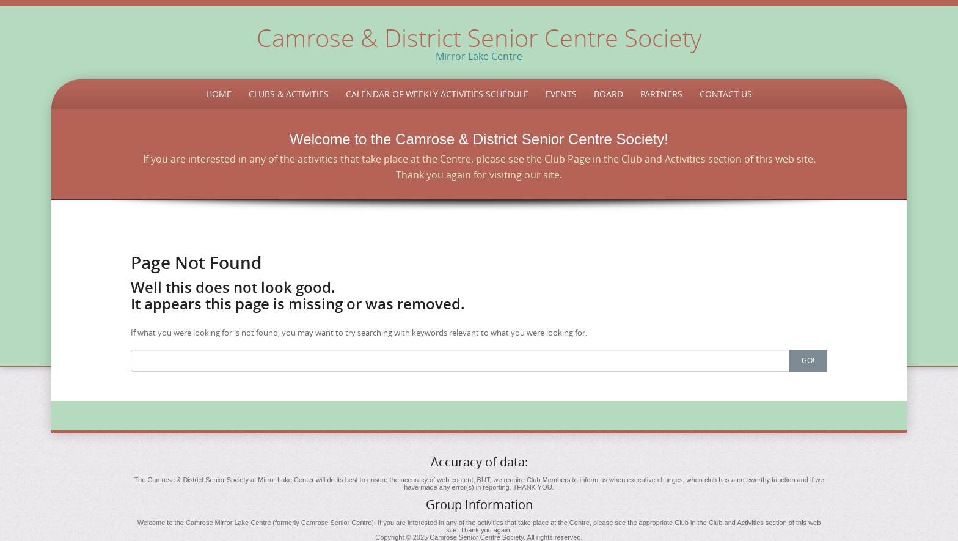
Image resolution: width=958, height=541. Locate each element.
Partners (661, 94)
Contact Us (726, 94)
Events (561, 94)
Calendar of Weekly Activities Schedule (437, 94)
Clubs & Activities (289, 94)
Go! (808, 360)
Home (219, 94)
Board (608, 94)
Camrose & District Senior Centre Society (479, 37)
